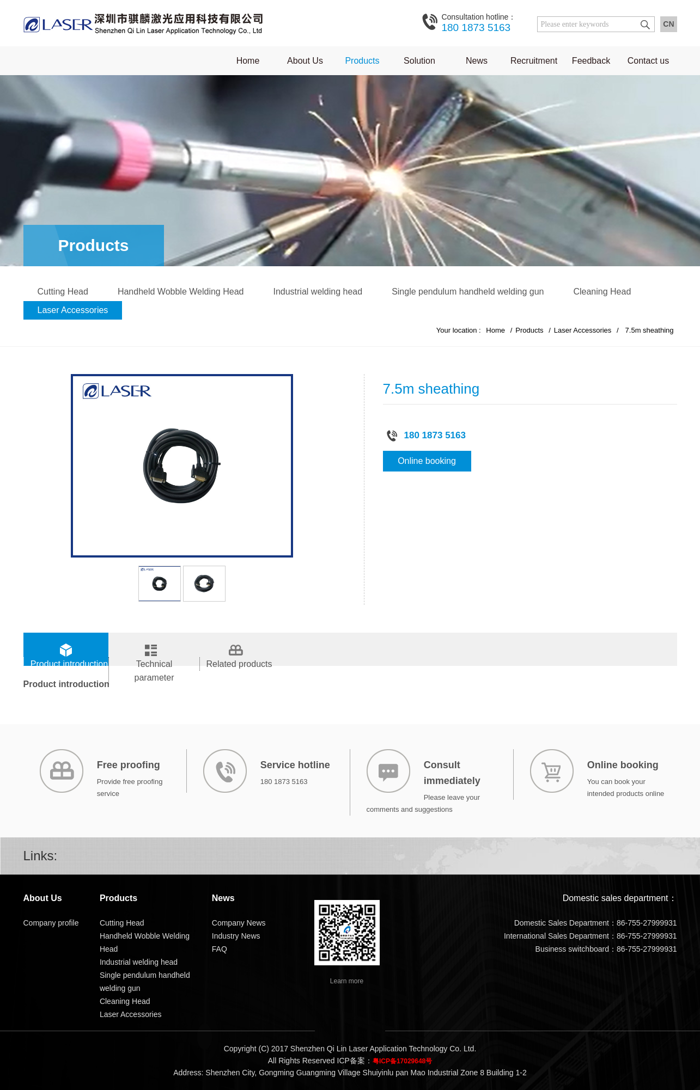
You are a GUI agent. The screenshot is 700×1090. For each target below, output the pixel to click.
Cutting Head (63, 291)
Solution (419, 60)
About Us (305, 60)
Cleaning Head (602, 291)
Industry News (236, 936)
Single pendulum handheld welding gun (468, 291)
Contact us (648, 60)
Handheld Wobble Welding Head (181, 291)
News (477, 60)
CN (668, 24)
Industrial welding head (317, 291)
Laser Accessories (73, 310)
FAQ (219, 949)
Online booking (427, 461)
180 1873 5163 (478, 22)
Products (362, 60)
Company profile (51, 922)
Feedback (591, 60)
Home (248, 60)
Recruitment (533, 60)
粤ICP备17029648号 (402, 1061)
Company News (239, 922)
